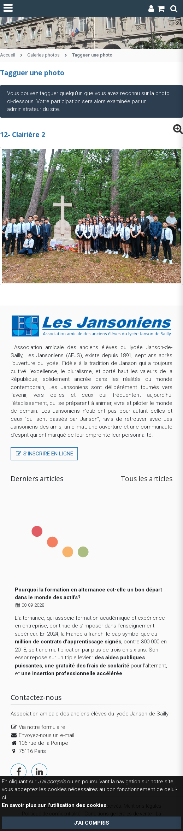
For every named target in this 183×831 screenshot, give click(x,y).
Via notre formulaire (42, 727)
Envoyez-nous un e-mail (46, 735)
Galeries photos (43, 55)
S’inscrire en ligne (44, 453)
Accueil (7, 55)
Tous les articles (146, 479)
